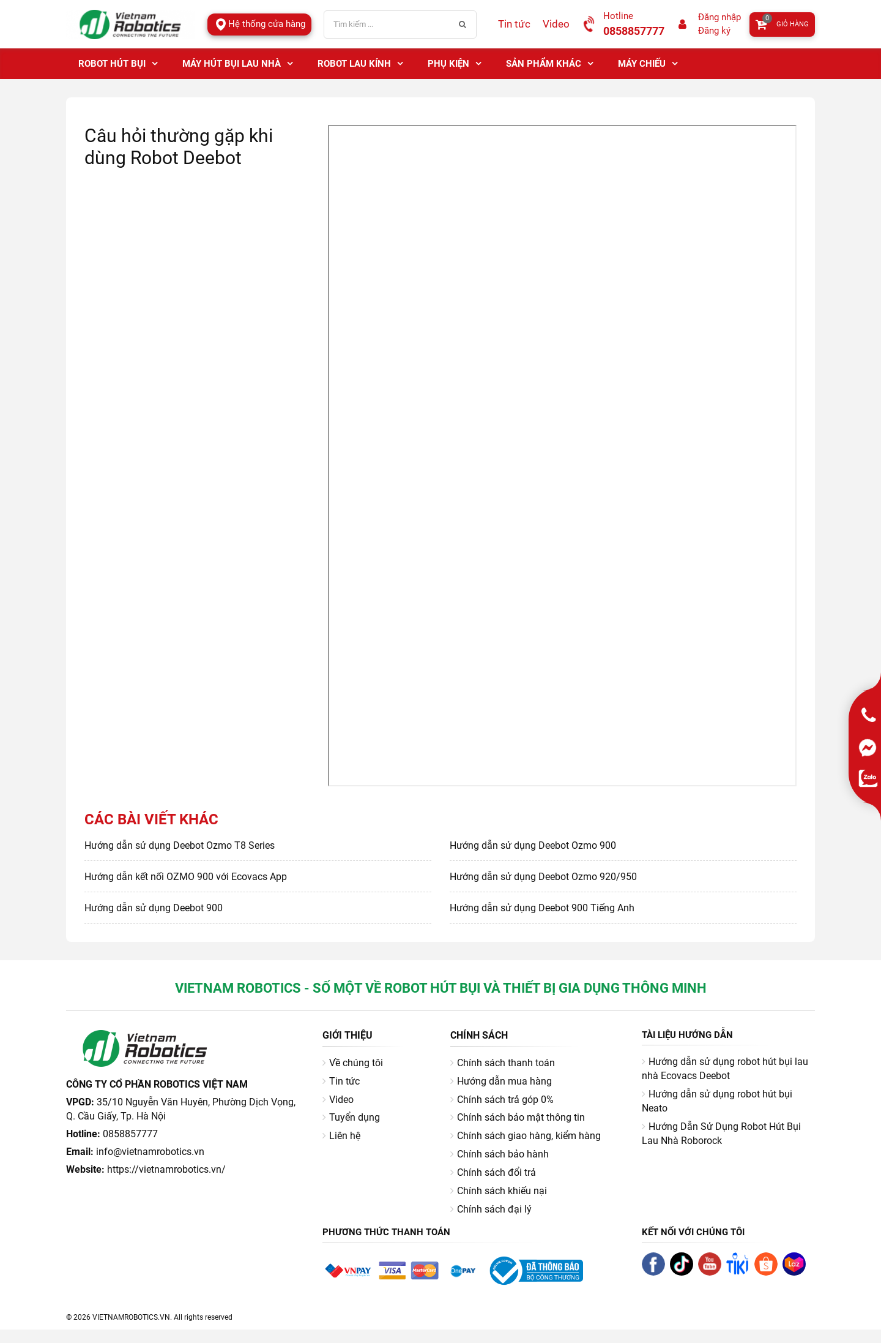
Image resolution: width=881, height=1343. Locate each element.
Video (556, 24)
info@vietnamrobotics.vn (150, 1151)
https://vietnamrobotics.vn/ (166, 1169)
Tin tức (514, 24)
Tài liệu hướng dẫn (687, 1034)
